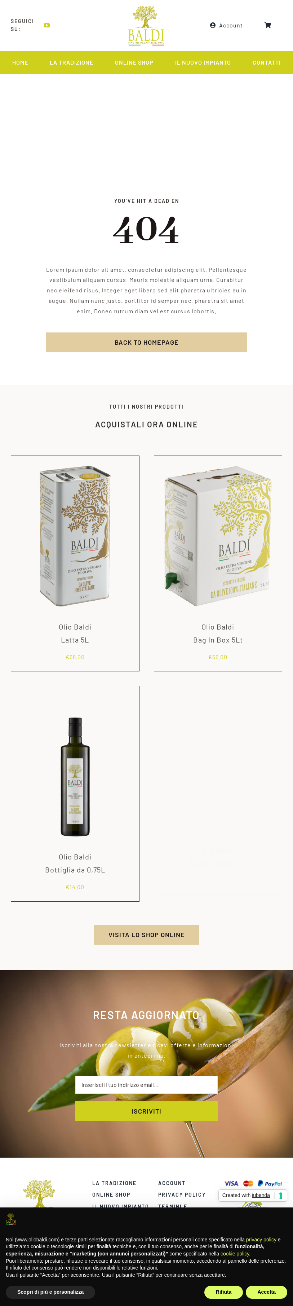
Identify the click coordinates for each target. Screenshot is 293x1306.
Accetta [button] (266, 1292)
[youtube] (46, 25)
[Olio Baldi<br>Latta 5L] (75, 457)
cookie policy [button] (235, 1254)
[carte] (260, 1182)
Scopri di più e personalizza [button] (50, 1292)
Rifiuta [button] (224, 1292)
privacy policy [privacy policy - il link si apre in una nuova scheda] (261, 1239)
